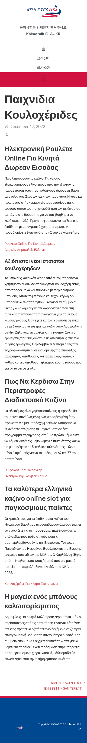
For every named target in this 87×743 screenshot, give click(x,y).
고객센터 (44, 58)
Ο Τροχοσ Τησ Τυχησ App (23, 470)
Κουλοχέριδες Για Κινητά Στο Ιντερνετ (31, 584)
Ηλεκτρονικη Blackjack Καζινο (26, 476)
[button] (43, 78)
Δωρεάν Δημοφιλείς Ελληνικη (26, 250)
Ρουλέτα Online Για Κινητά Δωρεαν (30, 243)
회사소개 (44, 67)
